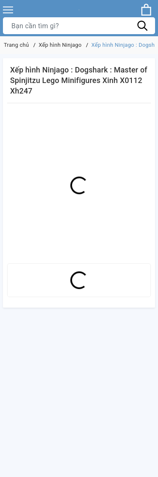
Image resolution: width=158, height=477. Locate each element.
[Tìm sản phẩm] (79, 25)
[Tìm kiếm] (142, 25)
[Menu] (8, 9)
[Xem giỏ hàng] (146, 10)
